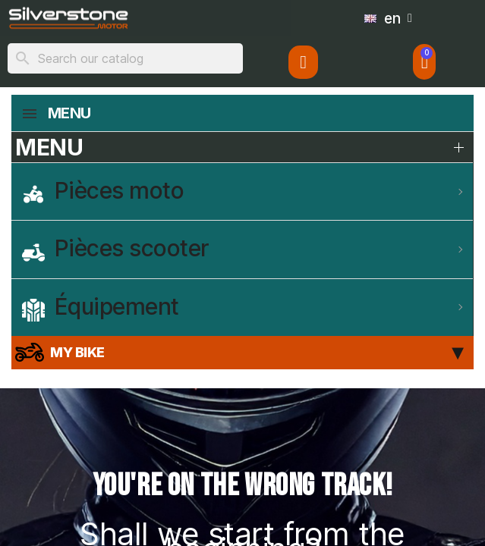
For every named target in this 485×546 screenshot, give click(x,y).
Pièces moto (103, 191)
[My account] (302, 62)
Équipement (100, 307)
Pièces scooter (115, 248)
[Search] (125, 58)
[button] (424, 62)
